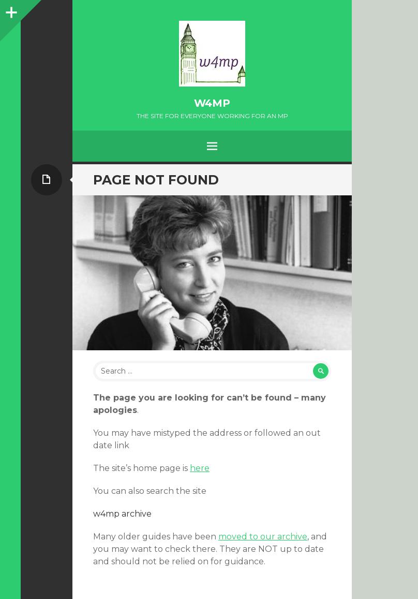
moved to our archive (262, 536)
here (200, 468)
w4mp (212, 103)
